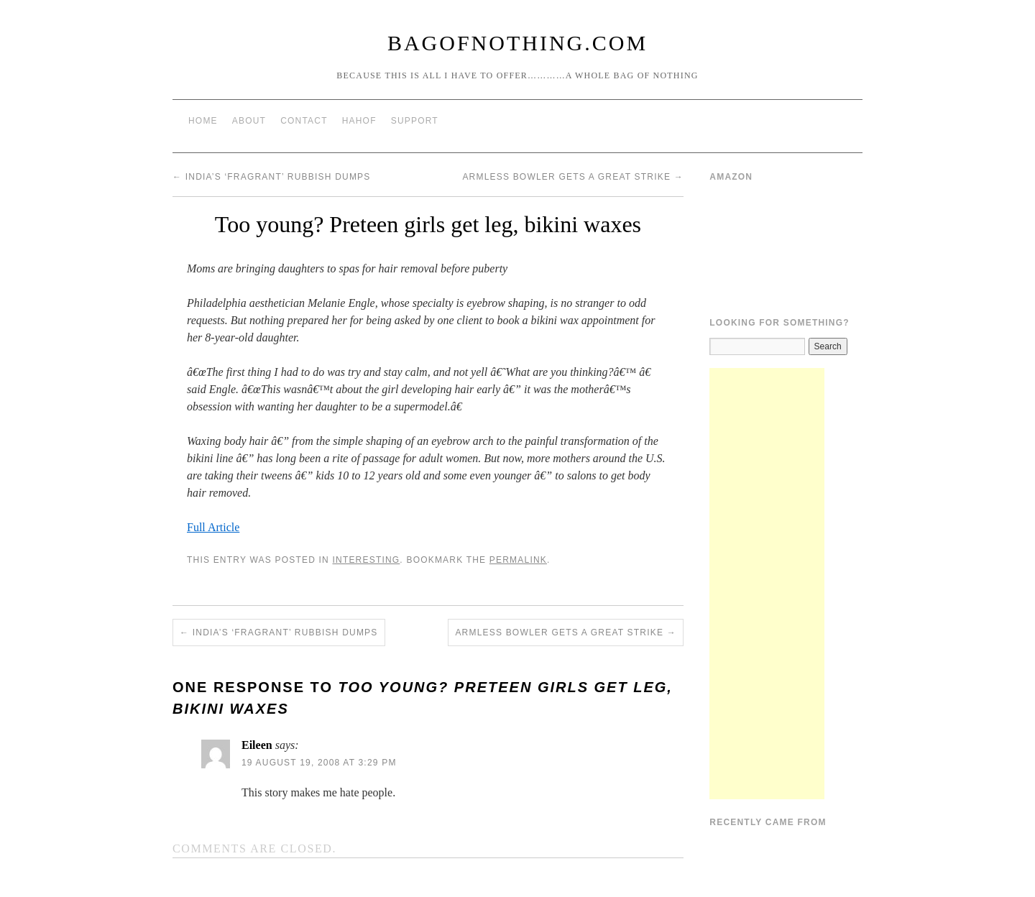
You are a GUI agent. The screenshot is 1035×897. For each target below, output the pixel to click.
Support (414, 121)
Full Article (213, 527)
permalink (518, 560)
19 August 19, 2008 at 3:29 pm (319, 763)
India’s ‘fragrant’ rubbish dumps (271, 177)
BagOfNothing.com (517, 43)
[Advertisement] (766, 583)
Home (203, 121)
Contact (304, 121)
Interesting (366, 560)
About (249, 121)
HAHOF (359, 121)
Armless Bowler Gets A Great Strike (573, 177)
